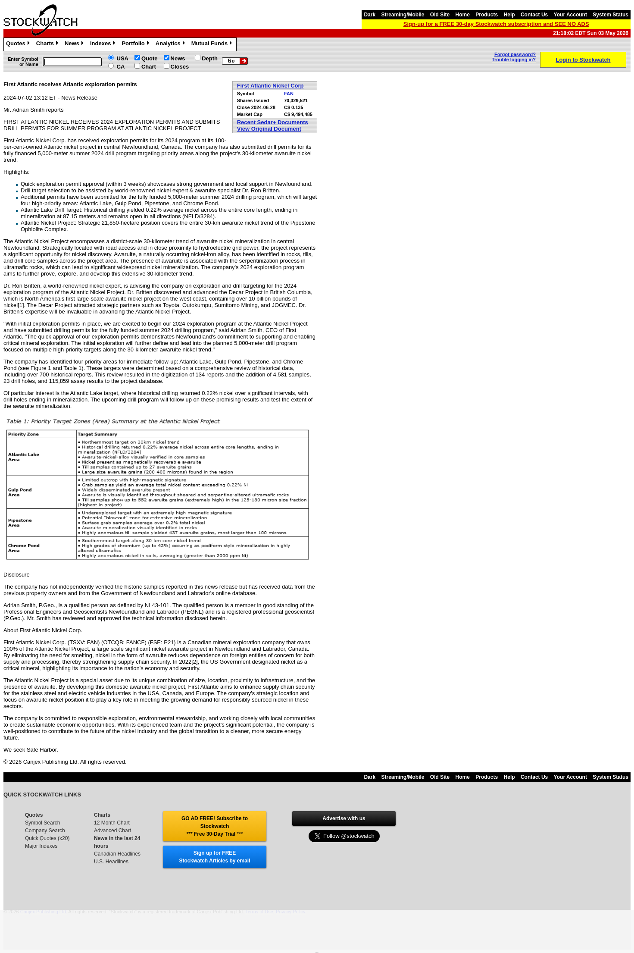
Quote (149, 58)
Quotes (19, 44)
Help (509, 15)
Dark (369, 15)
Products (486, 15)
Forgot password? (515, 54)
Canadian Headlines (117, 854)
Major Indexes (41, 846)
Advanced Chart (112, 831)
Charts (48, 44)
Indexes (103, 44)
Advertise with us (343, 818)
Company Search (45, 831)
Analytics (171, 44)
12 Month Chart (112, 823)
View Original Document (269, 128)
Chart (148, 66)
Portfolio (136, 44)
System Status (610, 15)
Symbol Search (42, 823)
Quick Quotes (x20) (47, 838)
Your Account (570, 15)
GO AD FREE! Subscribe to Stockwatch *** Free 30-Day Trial (214, 826)
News (75, 44)
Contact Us (534, 15)
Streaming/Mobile (402, 15)
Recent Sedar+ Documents (272, 122)
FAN (289, 93)
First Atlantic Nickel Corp (270, 85)
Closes (180, 66)
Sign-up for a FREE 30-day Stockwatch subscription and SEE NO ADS (496, 24)
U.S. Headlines (111, 862)
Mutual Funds (212, 44)
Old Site (440, 15)
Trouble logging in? (514, 59)
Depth (210, 58)
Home (463, 15)
